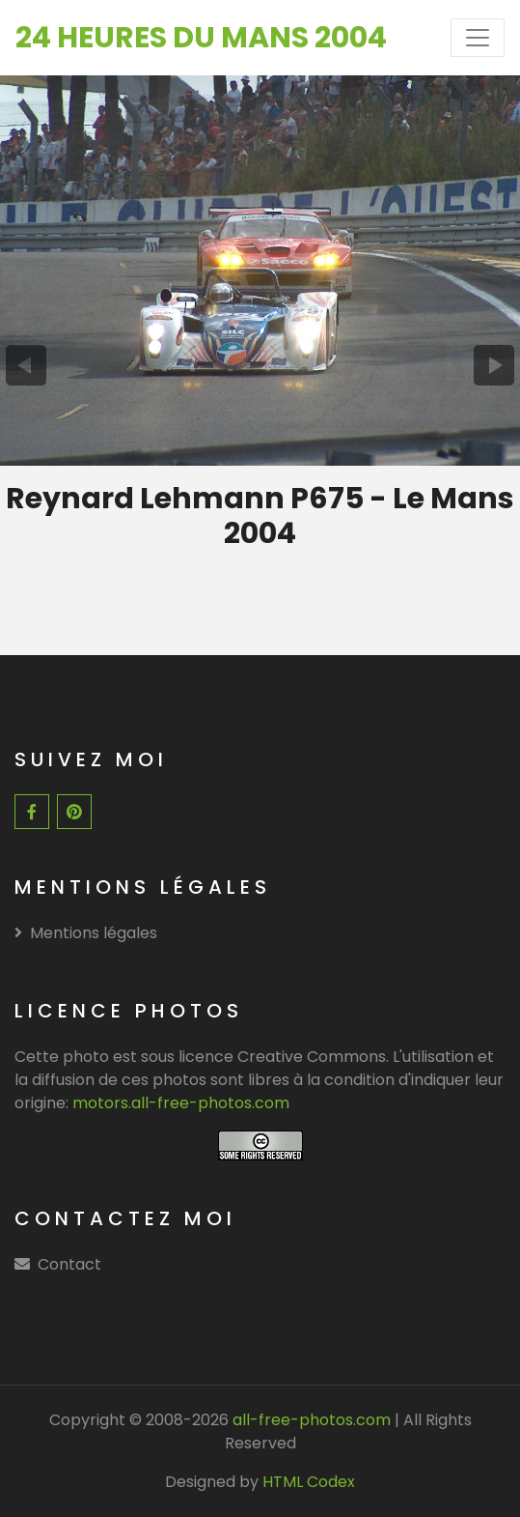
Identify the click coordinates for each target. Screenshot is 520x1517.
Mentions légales (85, 933)
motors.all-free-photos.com (180, 1103)
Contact (69, 1264)
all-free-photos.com (310, 1420)
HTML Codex (308, 1482)
